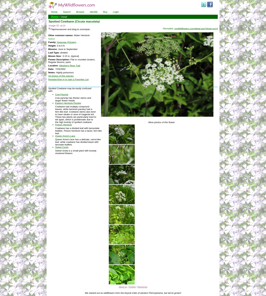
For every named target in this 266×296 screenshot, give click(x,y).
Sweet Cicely (61, 147)
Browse (80, 12)
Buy (105, 12)
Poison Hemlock (63, 124)
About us (123, 287)
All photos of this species (61, 76)
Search (67, 12)
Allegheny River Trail (69, 65)
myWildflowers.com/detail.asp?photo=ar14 (196, 28)
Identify (94, 12)
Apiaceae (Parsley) (66, 42)
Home (54, 12)
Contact (132, 287)
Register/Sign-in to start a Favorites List (68, 79)
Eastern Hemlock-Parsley (68, 103)
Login (116, 12)
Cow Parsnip (61, 94)
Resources (142, 287)
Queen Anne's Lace (65, 136)
